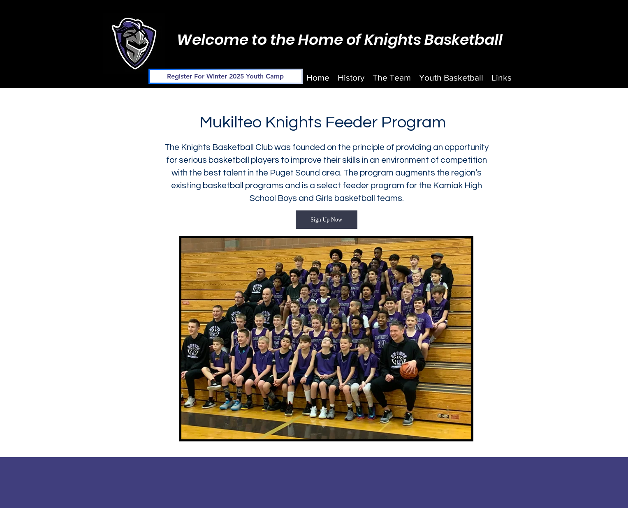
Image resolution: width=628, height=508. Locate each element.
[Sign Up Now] (326, 219)
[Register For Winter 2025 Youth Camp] (225, 76)
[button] (391, 78)
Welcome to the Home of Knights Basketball (340, 39)
